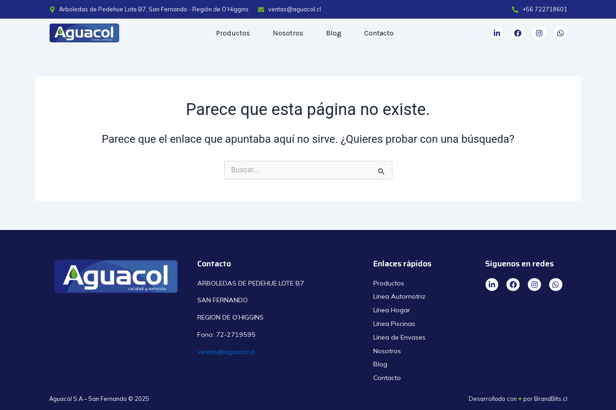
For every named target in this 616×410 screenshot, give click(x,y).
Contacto (379, 33)
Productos (233, 33)
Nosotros (288, 33)
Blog (333, 33)
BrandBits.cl (550, 398)
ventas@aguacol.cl (226, 352)
